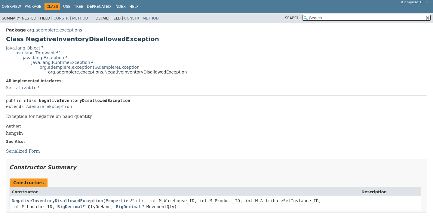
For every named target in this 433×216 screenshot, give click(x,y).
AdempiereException (49, 106)
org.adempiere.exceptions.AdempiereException (90, 67)
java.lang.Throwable (35, 52)
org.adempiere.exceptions (54, 30)
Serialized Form (23, 151)
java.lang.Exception (43, 57)
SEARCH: (293, 18)
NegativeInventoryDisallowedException (57, 200)
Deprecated (99, 6)
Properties (118, 200)
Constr (61, 18)
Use (66, 6)
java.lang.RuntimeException (60, 62)
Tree (78, 6)
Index (120, 6)
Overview (11, 6)
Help (134, 6)
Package (33, 6)
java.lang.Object (23, 48)
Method (80, 18)
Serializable (21, 87)
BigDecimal (70, 206)
